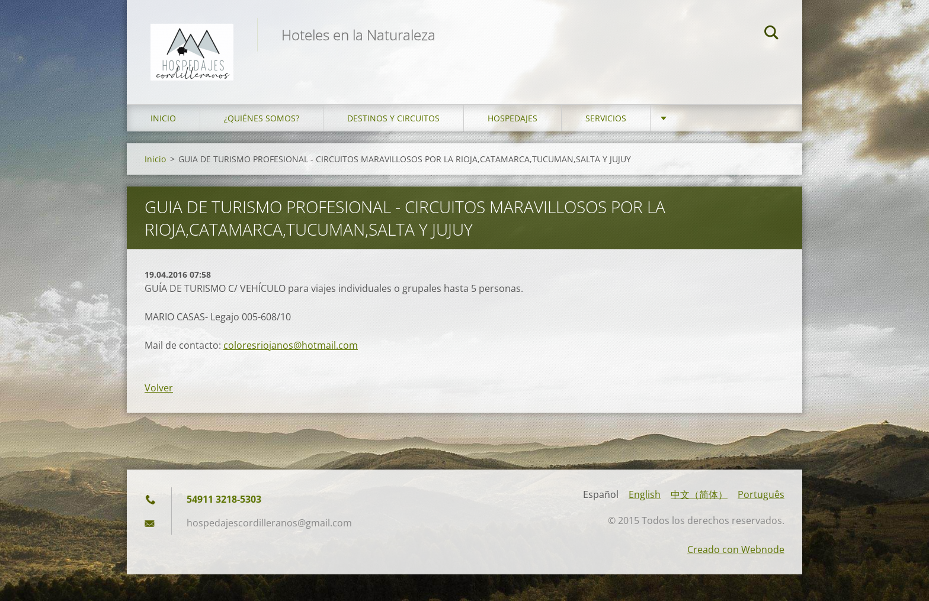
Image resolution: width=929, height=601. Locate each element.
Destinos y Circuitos (393, 118)
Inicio (163, 118)
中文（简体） (699, 494)
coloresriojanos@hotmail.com (290, 345)
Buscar (771, 34)
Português (761, 494)
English (645, 494)
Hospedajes (512, 118)
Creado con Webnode (735, 549)
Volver (159, 387)
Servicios (605, 118)
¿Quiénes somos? (261, 118)
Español (601, 494)
